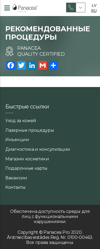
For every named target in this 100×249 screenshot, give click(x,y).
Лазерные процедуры (29, 130)
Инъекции (17, 139)
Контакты (15, 187)
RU (94, 10)
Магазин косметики (27, 158)
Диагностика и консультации (37, 149)
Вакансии (16, 177)
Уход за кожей (20, 120)
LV (94, 5)
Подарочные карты (26, 168)
